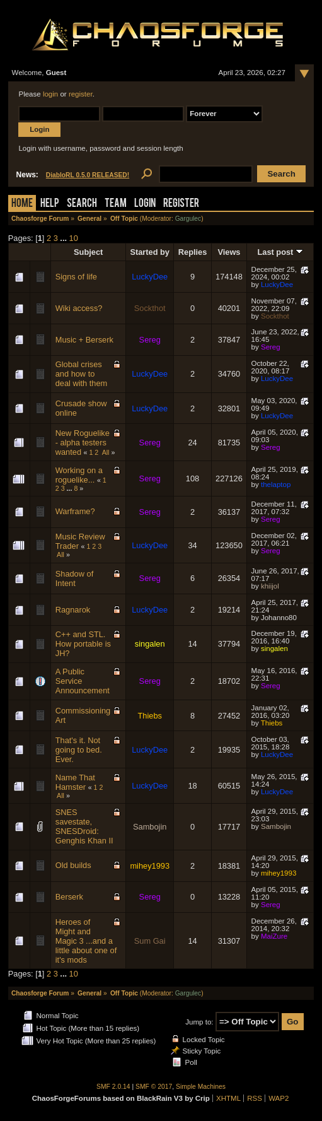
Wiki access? (79, 308)
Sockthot (150, 308)
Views (228, 252)
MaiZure (274, 936)
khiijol (270, 586)
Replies (192, 252)
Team (116, 204)
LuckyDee (150, 276)
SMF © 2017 (153, 1086)
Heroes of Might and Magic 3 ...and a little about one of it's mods (86, 941)
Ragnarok (73, 609)
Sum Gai (150, 941)
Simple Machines (201, 1086)
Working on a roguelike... (79, 475)
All (106, 452)
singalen (150, 644)
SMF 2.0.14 (113, 1086)
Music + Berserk (84, 339)
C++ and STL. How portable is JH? (83, 644)
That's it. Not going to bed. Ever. (78, 750)
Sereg (150, 339)
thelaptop (275, 484)
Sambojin (149, 826)
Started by (150, 252)
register (81, 94)
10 (73, 238)
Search (82, 204)
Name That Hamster (75, 782)
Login (145, 204)
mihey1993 (150, 866)
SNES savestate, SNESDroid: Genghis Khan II (84, 826)
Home (22, 204)
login (50, 94)
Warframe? (75, 511)
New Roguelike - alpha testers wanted (82, 442)
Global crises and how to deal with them (81, 374)
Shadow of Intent (74, 578)
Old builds (73, 865)
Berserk (69, 896)
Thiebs (149, 715)
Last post (279, 252)
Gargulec (188, 218)
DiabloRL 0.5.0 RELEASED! (87, 175)
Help (49, 204)
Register (181, 204)
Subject (88, 252)
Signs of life (76, 276)
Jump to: (199, 1022)
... (64, 238)
